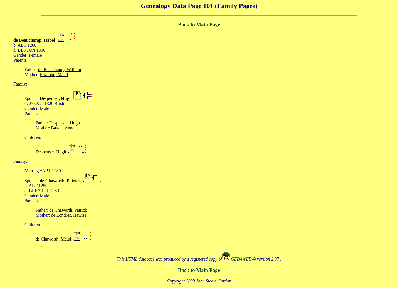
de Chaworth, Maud (54, 239)
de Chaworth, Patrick (68, 210)
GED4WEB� (244, 259)
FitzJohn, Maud (54, 74)
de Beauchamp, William (59, 69)
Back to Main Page (199, 24)
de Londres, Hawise (69, 215)
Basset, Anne (63, 128)
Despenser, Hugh (64, 123)
